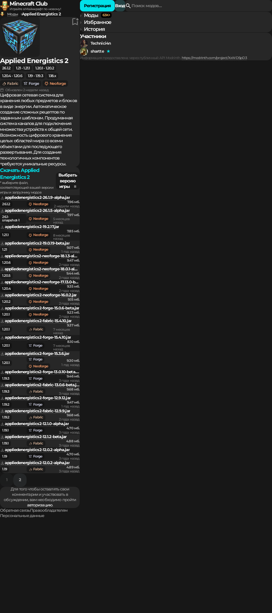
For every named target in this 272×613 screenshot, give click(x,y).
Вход (259, 9)
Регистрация (228, 9)
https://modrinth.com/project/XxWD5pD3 (40, 96)
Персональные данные (185, 499)
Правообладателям (140, 499)
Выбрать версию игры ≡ (236, 125)
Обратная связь (103, 499)
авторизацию (197, 486)
